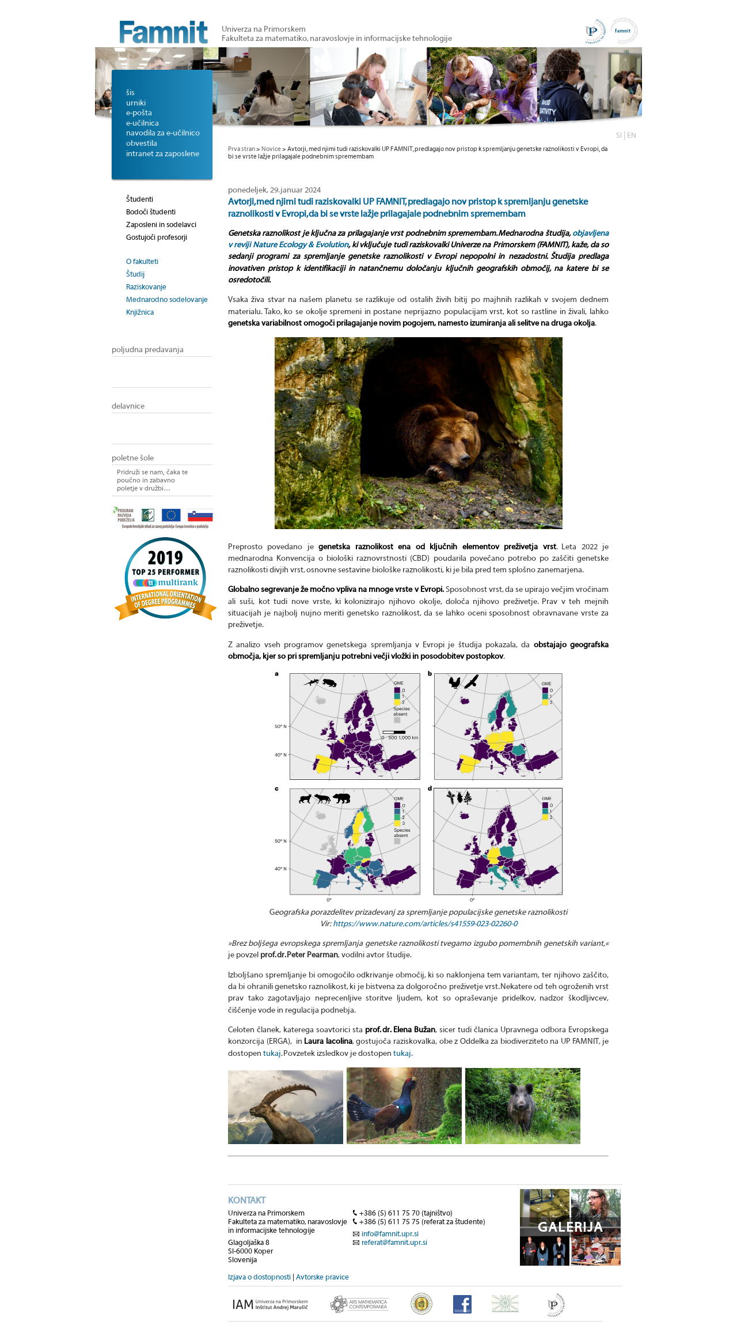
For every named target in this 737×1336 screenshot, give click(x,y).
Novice (271, 149)
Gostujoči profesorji (156, 237)
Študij (135, 274)
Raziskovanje (146, 286)
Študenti (139, 199)
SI (619, 135)
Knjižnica (140, 312)
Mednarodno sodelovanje (167, 299)
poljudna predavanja (148, 349)
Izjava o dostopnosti (259, 1277)
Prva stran (241, 149)
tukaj (272, 1053)
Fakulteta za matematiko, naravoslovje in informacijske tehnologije (337, 38)
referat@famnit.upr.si (394, 1242)
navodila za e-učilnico (163, 133)
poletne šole (133, 458)
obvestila (141, 143)
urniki (136, 103)
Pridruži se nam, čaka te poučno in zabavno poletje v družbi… (152, 480)
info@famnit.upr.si (390, 1233)
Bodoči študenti (151, 211)
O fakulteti (142, 261)
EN (631, 135)
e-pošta (139, 113)
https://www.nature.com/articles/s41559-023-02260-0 (425, 924)
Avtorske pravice (322, 1277)
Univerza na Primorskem (264, 29)
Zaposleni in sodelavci (161, 224)
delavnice (128, 406)
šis (130, 92)
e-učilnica (142, 123)
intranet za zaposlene (162, 153)
